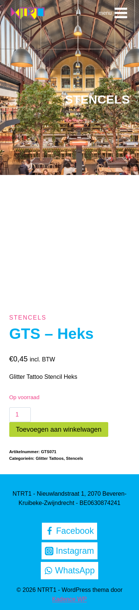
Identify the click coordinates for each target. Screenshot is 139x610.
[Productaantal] (20, 414)
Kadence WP (69, 599)
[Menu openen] (113, 13)
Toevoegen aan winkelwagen (59, 429)
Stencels (97, 99)
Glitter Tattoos (50, 458)
